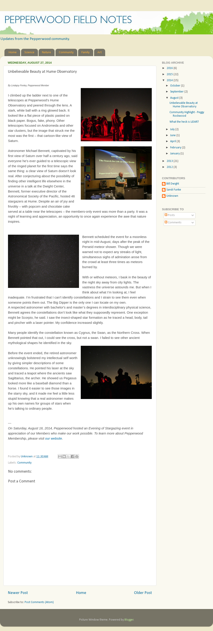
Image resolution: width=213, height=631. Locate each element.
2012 (170, 167)
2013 (170, 161)
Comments (173, 222)
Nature (46, 52)
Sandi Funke (173, 189)
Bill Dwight (172, 183)
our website (53, 438)
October (175, 85)
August (174, 97)
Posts (170, 215)
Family (85, 52)
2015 (170, 74)
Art (99, 52)
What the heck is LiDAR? (184, 121)
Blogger (129, 619)
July (172, 129)
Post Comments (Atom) (39, 602)
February (176, 147)
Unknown (172, 196)
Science (29, 52)
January (175, 153)
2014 (170, 80)
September (177, 91)
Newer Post (18, 593)
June (173, 135)
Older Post (143, 593)
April (173, 141)
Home (13, 52)
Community (66, 52)
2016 (170, 68)
